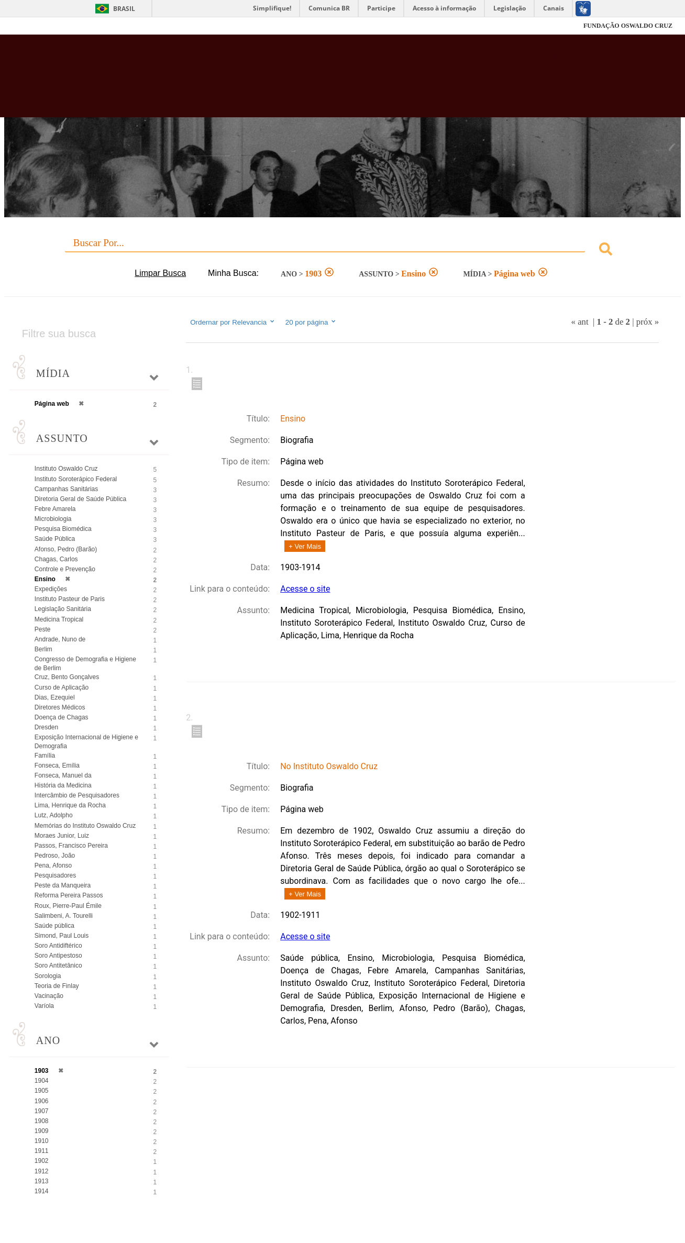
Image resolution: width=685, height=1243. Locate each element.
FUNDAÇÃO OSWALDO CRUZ (627, 25)
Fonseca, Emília (57, 765)
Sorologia (48, 976)
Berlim (43, 649)
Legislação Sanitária (63, 609)
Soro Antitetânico (58, 965)
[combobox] (342, 250)
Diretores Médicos (60, 707)
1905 (42, 1090)
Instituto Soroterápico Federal (76, 479)
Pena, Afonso (53, 865)
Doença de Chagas (62, 717)
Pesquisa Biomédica (63, 528)
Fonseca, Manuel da (63, 775)
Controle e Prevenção (65, 569)
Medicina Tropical (59, 619)
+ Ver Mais (305, 546)
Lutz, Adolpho (54, 815)
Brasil (124, 8)
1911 (42, 1151)
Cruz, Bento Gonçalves (67, 677)
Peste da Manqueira (63, 885)
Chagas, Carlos (56, 559)
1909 (42, 1131)
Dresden (46, 727)
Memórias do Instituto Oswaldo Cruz (85, 825)
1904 (42, 1080)
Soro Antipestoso (58, 955)
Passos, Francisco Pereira (71, 845)
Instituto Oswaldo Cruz (66, 468)
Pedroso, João (55, 855)
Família (45, 755)
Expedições (51, 589)
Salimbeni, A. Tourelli (64, 915)
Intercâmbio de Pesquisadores (77, 795)
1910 (42, 1141)
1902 (42, 1160)
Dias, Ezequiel (55, 697)
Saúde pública (54, 925)
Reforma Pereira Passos (69, 895)
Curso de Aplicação (62, 687)
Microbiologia (53, 519)
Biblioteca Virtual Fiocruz (299, 81)
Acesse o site (305, 589)
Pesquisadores (55, 875)
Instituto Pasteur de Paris (70, 599)
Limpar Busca (160, 273)
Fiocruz (38, 26)
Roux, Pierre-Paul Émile (68, 905)
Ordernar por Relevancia (232, 322)
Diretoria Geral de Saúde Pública (80, 499)
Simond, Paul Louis (62, 935)
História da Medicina (63, 785)
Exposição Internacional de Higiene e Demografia (86, 742)
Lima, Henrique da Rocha (70, 805)
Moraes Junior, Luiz (62, 835)
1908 (42, 1121)
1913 (42, 1181)
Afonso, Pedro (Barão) (66, 549)
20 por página (311, 322)
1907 (42, 1111)
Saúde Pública (55, 538)
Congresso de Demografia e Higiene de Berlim (85, 664)
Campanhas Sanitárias (66, 489)
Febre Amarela (55, 509)
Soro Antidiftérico (58, 945)
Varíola (44, 1005)
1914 (42, 1191)
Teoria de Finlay (57, 986)
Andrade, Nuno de (60, 639)
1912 (42, 1171)
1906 (42, 1101)
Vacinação (49, 996)
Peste (43, 629)
